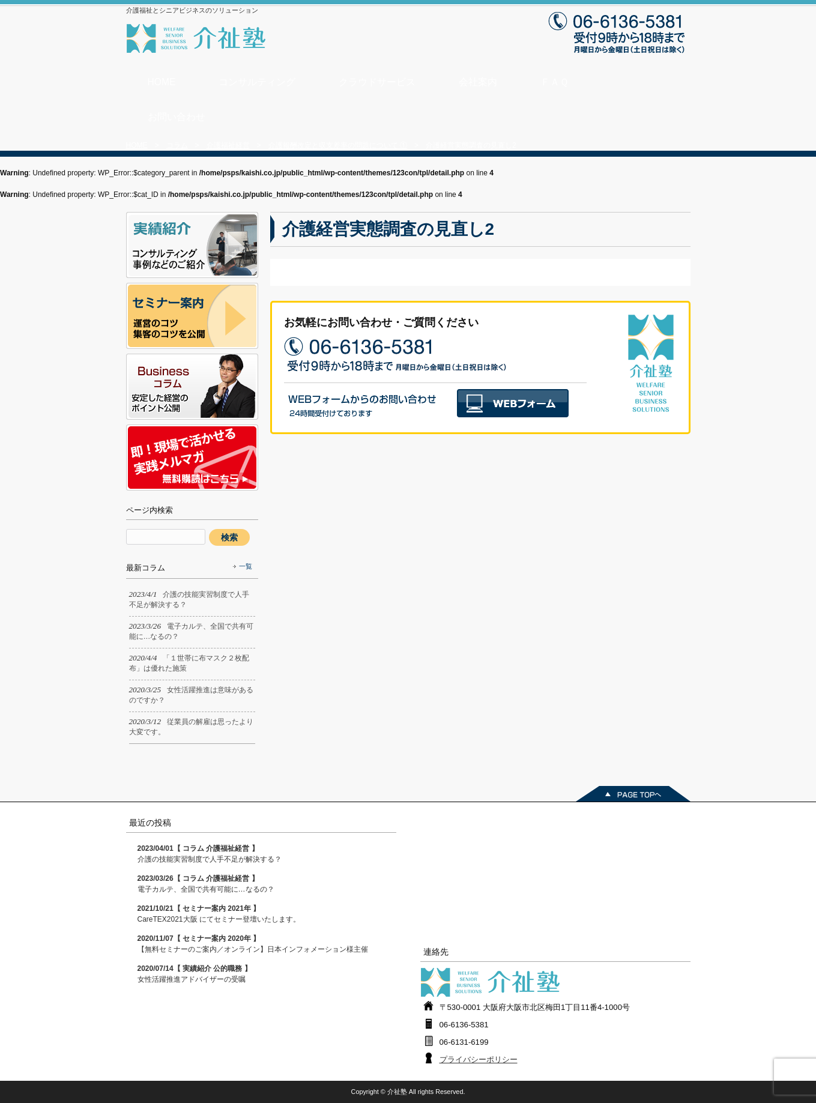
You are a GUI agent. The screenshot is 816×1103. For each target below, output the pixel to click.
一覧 (245, 566)
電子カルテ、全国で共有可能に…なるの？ (206, 883)
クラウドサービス (377, 82)
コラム (177, 145)
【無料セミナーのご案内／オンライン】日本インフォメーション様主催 (253, 943)
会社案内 (478, 82)
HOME (162, 82)
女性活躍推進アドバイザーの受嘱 (195, 974)
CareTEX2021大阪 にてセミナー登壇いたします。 (219, 913)
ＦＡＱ (554, 82)
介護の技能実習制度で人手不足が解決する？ (210, 853)
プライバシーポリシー (479, 1059)
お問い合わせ (176, 117)
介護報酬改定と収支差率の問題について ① (337, 145)
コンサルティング (257, 82)
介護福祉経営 (228, 145)
